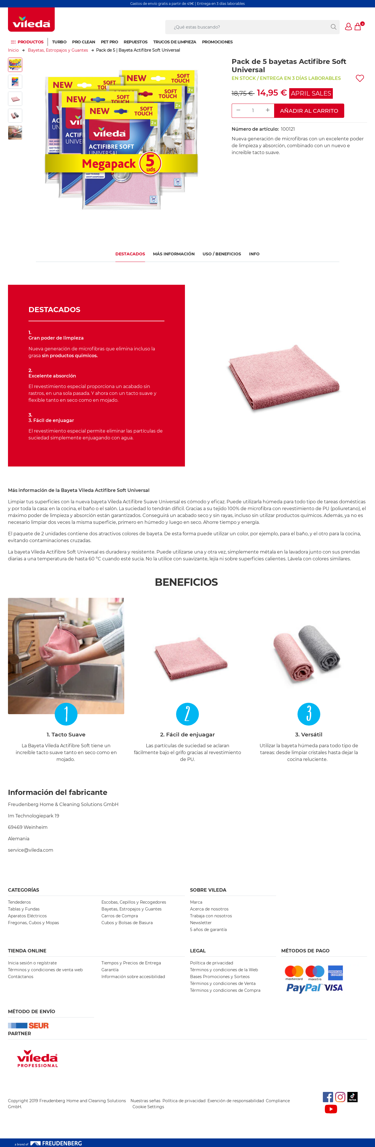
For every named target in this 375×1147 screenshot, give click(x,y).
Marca (196, 902)
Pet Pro (109, 42)
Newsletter (201, 922)
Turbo (59, 42)
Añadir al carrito (309, 110)
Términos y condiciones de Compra (225, 990)
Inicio (13, 50)
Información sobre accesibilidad (133, 976)
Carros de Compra (119, 915)
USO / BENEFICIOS (222, 254)
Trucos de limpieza (174, 42)
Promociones (217, 42)
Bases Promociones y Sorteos (220, 976)
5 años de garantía (208, 929)
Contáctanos (20, 976)
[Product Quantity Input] (253, 111)
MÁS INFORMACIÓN (174, 254)
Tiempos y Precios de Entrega (131, 963)
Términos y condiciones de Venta (223, 983)
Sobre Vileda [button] (208, 890)
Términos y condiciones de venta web (45, 969)
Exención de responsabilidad (235, 1100)
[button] (348, 27)
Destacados (130, 254)
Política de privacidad (211, 963)
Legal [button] (198, 951)
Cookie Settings (148, 1106)
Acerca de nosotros (209, 909)
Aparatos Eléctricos (27, 915)
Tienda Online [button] (27, 951)
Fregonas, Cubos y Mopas (33, 922)
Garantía (110, 969)
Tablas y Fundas (24, 909)
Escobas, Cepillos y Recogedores (133, 902)
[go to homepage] (31, 19)
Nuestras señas (145, 1100)
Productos (31, 42)
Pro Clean (83, 42)
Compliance (278, 1100)
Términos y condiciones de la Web (224, 969)
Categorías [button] (23, 890)
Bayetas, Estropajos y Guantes (58, 50)
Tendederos (19, 902)
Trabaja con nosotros (211, 915)
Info (254, 254)
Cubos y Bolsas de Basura (127, 922)
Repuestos (136, 42)
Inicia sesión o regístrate (32, 963)
